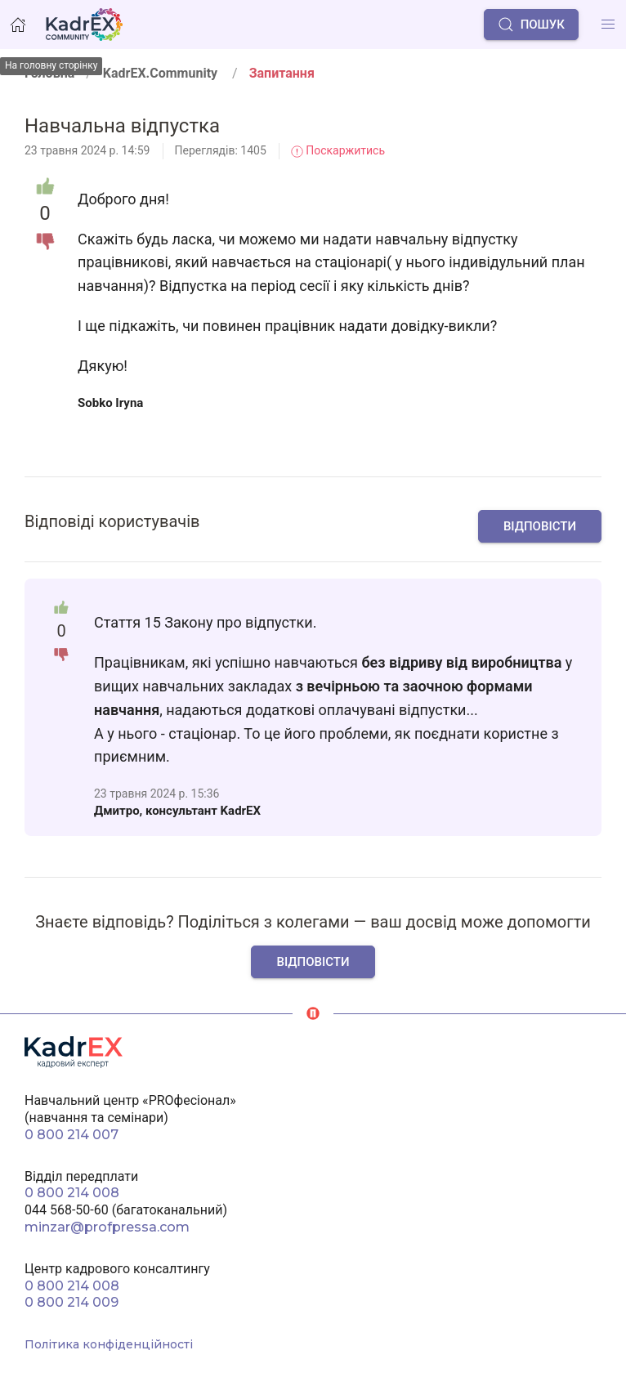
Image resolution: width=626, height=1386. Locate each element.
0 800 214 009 (71, 1302)
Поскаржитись (338, 150)
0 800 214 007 (71, 1134)
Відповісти (539, 526)
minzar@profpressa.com (107, 1227)
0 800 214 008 (72, 1192)
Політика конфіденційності (109, 1344)
